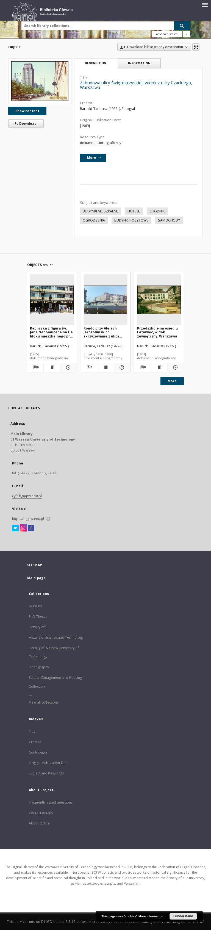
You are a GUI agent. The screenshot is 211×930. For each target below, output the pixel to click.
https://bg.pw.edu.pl (28, 518)
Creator (35, 742)
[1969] (85, 125)
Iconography (39, 667)
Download (24, 123)
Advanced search (166, 34)
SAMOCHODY (169, 220)
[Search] (182, 25)
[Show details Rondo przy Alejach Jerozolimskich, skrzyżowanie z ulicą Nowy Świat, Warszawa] (121, 367)
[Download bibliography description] (35, 367)
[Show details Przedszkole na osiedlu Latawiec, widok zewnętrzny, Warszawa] (175, 367)
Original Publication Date (48, 762)
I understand (183, 916)
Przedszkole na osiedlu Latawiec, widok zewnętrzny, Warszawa (157, 332)
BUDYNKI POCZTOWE (131, 220)
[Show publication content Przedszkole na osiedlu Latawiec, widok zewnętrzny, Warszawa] (159, 367)
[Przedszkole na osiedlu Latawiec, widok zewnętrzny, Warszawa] (159, 300)
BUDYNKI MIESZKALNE (100, 211)
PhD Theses (38, 616)
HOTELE (133, 211)
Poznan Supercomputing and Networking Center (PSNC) (157, 921)
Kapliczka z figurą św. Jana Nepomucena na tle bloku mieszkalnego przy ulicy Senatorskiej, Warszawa (52, 332)
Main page (36, 577)
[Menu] (205, 4)
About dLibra (39, 823)
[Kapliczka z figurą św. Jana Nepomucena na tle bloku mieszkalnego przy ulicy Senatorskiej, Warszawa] (52, 300)
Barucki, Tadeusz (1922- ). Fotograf (107, 108)
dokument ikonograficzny (100, 142)
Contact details (41, 812)
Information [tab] (139, 63)
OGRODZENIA (94, 220)
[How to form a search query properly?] (186, 34)
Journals (35, 606)
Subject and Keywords (46, 773)
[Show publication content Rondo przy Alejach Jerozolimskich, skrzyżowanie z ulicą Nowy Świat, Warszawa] (105, 367)
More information (150, 916)
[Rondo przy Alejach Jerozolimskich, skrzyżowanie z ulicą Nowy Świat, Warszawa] (105, 300)
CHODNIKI (157, 211)
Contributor (38, 752)
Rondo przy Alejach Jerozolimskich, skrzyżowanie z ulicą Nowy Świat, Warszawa (103, 332)
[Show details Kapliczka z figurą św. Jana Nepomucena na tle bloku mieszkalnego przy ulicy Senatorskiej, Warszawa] (68, 367)
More (172, 381)
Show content (27, 111)
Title (32, 731)
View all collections (44, 702)
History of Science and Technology (56, 637)
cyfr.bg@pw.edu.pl (27, 496)
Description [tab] (95, 63)
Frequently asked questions (51, 802)
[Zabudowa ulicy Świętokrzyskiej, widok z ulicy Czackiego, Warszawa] (39, 81)
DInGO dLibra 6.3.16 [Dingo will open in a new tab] (58, 921)
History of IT (38, 627)
